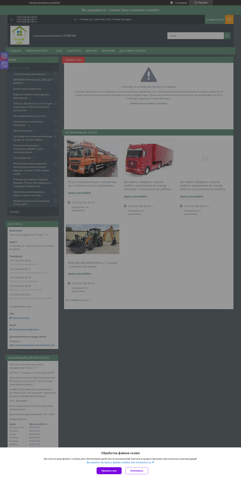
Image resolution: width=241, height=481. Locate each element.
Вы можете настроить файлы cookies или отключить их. (119, 462)
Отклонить (136, 470)
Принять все (109, 470)
